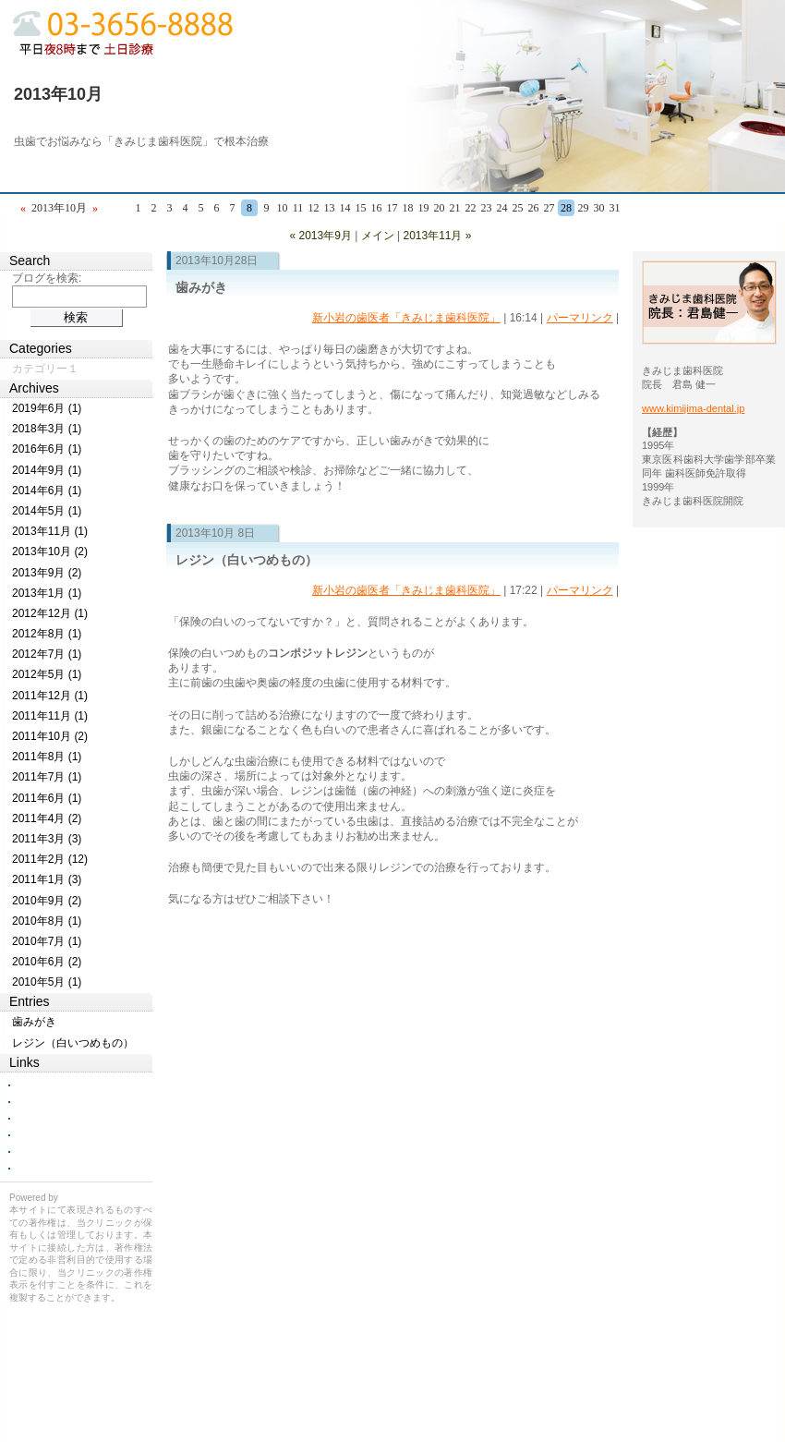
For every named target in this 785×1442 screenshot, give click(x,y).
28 (566, 207)
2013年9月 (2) (46, 572)
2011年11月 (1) (50, 715)
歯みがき (201, 287)
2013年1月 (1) (46, 593)
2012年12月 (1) (50, 613)
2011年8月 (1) (46, 756)
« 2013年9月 (320, 235)
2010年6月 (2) (46, 961)
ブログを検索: (46, 278)
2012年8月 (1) (46, 633)
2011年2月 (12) (50, 859)
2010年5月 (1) (46, 981)
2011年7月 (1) (46, 776)
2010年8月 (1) (46, 921)
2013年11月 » (437, 235)
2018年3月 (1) (46, 428)
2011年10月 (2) (50, 736)
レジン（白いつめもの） (246, 559)
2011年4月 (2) (46, 818)
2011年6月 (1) (46, 798)
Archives (34, 388)
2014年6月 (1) (46, 490)
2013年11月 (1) (50, 531)
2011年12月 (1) (50, 695)
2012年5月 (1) (46, 674)
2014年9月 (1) (46, 470)
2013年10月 (58, 94)
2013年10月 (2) (50, 551)
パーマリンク (580, 317)
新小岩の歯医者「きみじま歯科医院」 (406, 317)
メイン (377, 235)
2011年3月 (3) (46, 838)
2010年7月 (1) (46, 941)
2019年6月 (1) (46, 408)
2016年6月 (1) (46, 448)
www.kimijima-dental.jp (693, 408)
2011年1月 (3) (46, 879)
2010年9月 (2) (46, 900)
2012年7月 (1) (46, 654)
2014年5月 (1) (46, 510)
